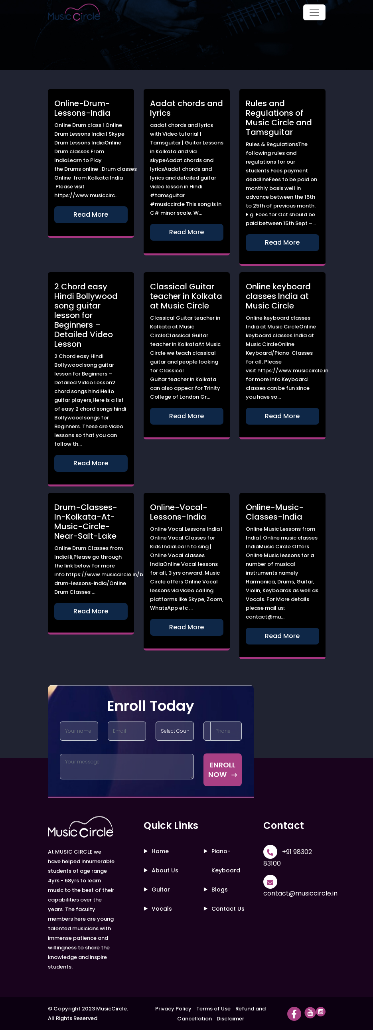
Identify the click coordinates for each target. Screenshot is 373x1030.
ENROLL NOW (222, 769)
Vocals (162, 909)
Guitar (161, 890)
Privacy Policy (173, 1008)
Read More (90, 214)
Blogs (219, 890)
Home (160, 851)
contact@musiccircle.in (300, 893)
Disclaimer (230, 1018)
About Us (165, 870)
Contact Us (228, 909)
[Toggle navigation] (314, 12)
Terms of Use (213, 1008)
